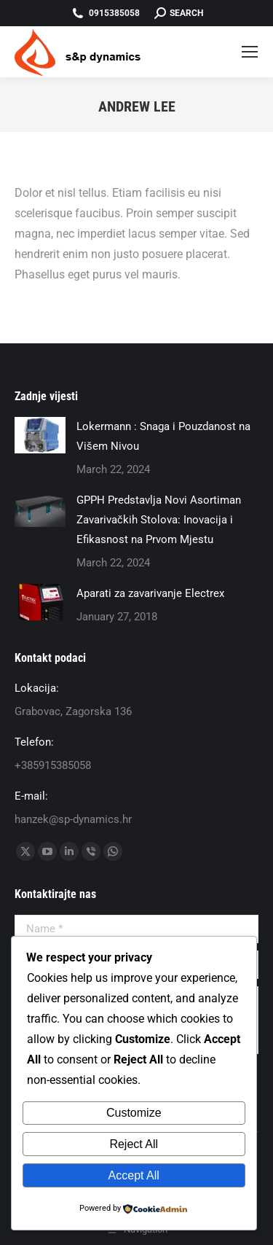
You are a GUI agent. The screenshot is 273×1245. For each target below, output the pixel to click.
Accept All (133, 1175)
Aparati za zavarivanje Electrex (150, 593)
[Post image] (40, 435)
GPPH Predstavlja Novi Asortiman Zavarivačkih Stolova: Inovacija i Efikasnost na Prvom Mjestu (158, 519)
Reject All (133, 1144)
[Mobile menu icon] (249, 52)
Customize (134, 1113)
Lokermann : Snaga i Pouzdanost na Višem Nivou (163, 436)
